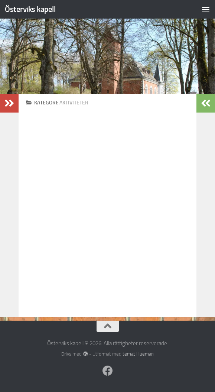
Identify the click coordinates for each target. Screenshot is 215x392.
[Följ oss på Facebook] (107, 371)
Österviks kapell (30, 9)
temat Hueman (138, 354)
